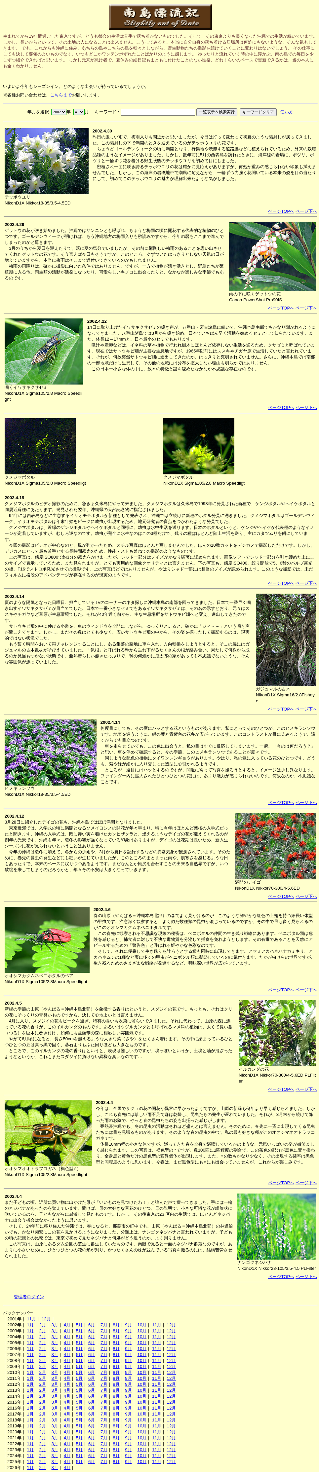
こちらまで (61, 94)
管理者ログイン (29, 1296)
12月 (46, 1318)
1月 (30, 1324)
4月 (67, 1324)
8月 (116, 1324)
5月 (79, 1324)
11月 (31, 1318)
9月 (128, 1324)
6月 (91, 1324)
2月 (42, 1324)
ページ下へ (306, 211)
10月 (141, 1324)
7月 (103, 1324)
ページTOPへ (281, 211)
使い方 (286, 111)
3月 (55, 1324)
